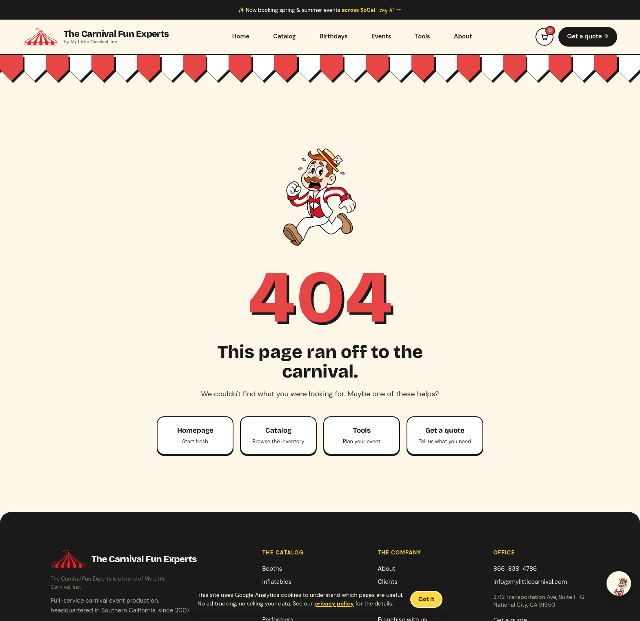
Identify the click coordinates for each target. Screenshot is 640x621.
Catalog (284, 36)
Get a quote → (587, 36)
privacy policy (334, 603)
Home (240, 36)
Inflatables (276, 582)
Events (381, 36)
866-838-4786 (515, 569)
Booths (272, 569)
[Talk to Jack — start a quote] (619, 583)
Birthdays (334, 36)
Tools (422, 36)
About (463, 36)
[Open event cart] (544, 37)
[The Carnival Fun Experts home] (96, 36)
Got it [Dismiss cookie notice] (426, 599)
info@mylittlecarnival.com (530, 582)
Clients (388, 582)
